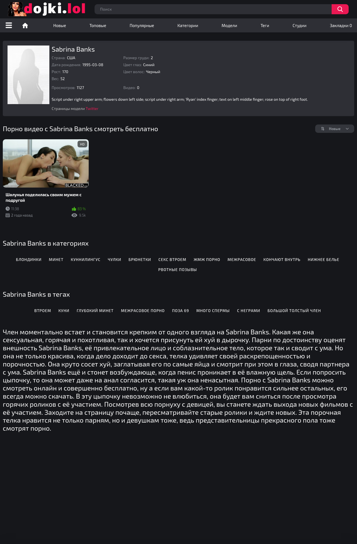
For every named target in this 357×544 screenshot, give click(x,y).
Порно (25, 25)
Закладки (341, 25)
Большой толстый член (294, 310)
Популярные (142, 25)
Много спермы (213, 310)
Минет (56, 259)
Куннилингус (85, 259)
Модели (229, 25)
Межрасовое (242, 259)
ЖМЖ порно (207, 259)
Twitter (92, 108)
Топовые (98, 25)
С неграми (248, 310)
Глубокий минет (95, 310)
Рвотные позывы (177, 269)
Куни (63, 310)
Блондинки (29, 259)
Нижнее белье (323, 259)
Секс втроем (172, 259)
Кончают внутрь (282, 259)
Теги (264, 25)
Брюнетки (140, 259)
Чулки (114, 259)
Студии (300, 25)
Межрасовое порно (143, 310)
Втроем (42, 310)
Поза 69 (180, 310)
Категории (187, 25)
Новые (59, 25)
